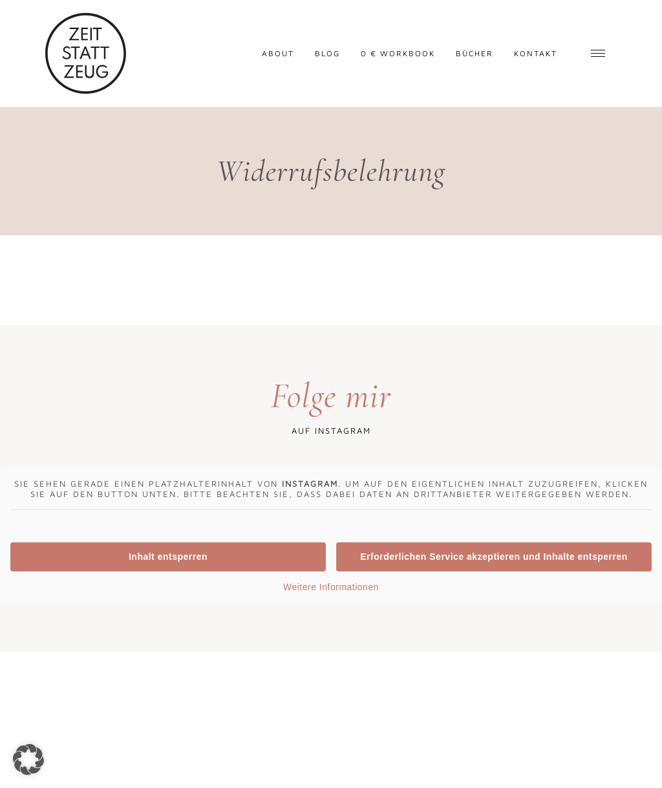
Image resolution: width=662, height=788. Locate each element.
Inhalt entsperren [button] (168, 556)
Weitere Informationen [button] (331, 587)
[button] (28, 759)
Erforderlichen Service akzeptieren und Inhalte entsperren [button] (494, 556)
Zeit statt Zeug (85, 53)
